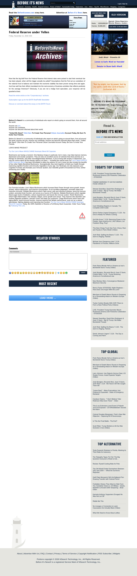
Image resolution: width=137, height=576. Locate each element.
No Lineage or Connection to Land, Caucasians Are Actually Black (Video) (106, 507)
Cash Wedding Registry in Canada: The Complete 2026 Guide (107, 207)
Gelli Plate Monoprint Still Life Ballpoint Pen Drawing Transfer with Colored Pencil (108, 478)
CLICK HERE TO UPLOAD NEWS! (118, 27)
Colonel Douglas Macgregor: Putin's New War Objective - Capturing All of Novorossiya (109, 415)
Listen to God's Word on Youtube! (109, 62)
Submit (109, 155)
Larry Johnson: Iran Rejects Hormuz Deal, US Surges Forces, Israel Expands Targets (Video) (109, 375)
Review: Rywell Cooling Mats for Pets (106, 464)
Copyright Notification (87, 554)
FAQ (42, 554)
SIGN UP (99, 137)
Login (119, 4)
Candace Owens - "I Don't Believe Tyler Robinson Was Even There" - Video (107, 400)
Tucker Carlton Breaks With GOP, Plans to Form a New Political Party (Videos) (108, 304)
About (19, 554)
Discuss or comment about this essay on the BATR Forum (29, 104)
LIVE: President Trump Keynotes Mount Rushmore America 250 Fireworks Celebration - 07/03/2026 (109, 175)
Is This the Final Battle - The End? (105, 421)
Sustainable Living (68, 7)
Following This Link (18, 206)
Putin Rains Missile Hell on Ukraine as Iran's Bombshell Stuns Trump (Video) (108, 266)
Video (91, 7)
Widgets (116, 554)
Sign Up (124, 4)
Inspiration (79, 7)
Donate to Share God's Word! (109, 66)
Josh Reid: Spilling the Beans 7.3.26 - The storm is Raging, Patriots (108, 235)
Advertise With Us (31, 554)
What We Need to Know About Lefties (106, 513)
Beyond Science (43, 7)
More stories (38, 25)
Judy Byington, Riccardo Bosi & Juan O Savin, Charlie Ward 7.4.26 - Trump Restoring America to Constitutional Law (109, 199)
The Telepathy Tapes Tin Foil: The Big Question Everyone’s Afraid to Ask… (106, 458)
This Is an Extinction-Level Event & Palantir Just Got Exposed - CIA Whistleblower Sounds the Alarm (109, 407)
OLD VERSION (118, 14)
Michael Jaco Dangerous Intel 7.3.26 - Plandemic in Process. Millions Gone (106, 242)
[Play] (109, 43)
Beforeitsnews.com (25, 12)
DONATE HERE (99, 15)
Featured (20, 7)
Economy (28, 7)
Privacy (57, 554)
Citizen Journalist (58, 133)
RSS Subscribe (104, 554)
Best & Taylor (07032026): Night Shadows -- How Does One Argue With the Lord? (108, 288)
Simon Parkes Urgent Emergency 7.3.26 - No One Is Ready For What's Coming (109, 213)
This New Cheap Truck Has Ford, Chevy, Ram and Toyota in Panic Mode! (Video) (109, 229)
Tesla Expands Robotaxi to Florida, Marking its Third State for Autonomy (109, 451)
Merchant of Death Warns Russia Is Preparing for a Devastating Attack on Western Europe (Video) (109, 296)
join (19, 126)
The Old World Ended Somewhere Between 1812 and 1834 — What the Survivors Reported (108, 470)
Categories (121, 7)
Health (34, 7)
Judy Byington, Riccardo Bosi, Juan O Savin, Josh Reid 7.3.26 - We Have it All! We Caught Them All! (109, 383)
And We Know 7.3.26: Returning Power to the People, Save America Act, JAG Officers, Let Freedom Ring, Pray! (109, 221)
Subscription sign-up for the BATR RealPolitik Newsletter (29, 100)
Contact (49, 554)
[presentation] (109, 149)
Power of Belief (55, 7)
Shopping (113, 7)
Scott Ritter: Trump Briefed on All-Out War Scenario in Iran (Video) (108, 427)
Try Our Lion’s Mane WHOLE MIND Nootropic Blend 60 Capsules (32, 151)
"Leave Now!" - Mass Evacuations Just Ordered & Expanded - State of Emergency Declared (108, 392)
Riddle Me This (98, 501)
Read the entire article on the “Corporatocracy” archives (29, 95)
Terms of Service (69, 554)
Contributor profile (28, 25)
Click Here (28, 133)
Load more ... (48, 298)
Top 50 (96, 7)
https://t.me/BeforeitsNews (101, 112)
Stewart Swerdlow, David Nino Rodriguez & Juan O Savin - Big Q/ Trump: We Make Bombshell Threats (108, 190)
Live (86, 7)
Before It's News (30, 2)
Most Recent (104, 7)
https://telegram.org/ (119, 105)
